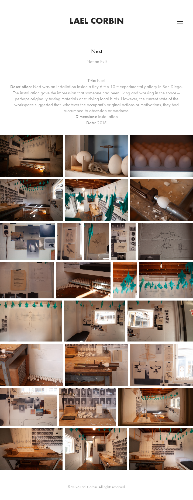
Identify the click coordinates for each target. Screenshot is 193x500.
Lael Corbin (96, 20)
